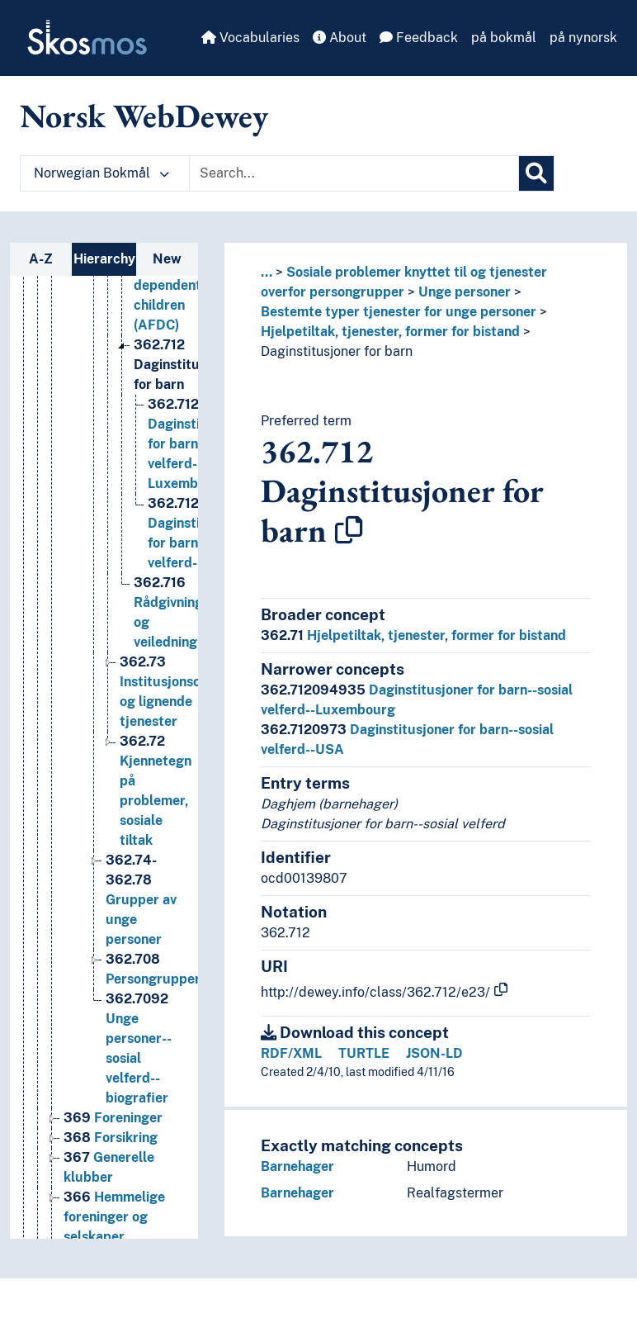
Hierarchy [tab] (104, 259)
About (339, 37)
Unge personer (464, 292)
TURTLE (363, 1053)
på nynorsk (583, 37)
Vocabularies (250, 37)
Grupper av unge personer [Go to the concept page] (141, 971)
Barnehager (297, 1166)
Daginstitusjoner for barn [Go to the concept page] (186, 436)
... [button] (266, 272)
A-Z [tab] (41, 259)
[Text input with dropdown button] (354, 173)
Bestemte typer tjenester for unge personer (398, 312)
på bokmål (503, 37)
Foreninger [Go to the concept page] (113, 1189)
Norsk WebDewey (144, 115)
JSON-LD (434, 1053)
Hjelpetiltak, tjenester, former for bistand (390, 331)
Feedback (419, 37)
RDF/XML (291, 1053)
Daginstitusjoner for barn (337, 351)
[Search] (536, 173)
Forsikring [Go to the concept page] (111, 1209)
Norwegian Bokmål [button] (101, 173)
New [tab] (167, 259)
